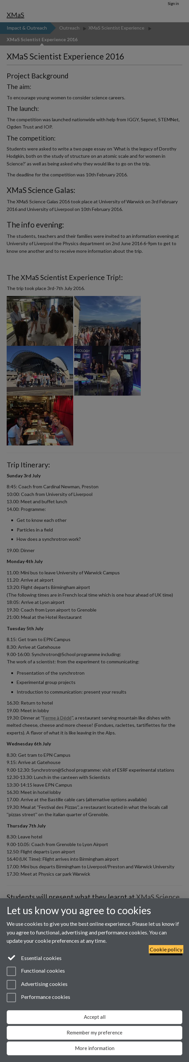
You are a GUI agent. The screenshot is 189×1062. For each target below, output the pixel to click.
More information (94, 1048)
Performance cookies (38, 997)
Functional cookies (36, 971)
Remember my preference (94, 1032)
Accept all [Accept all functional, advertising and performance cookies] (94, 1017)
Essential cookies (34, 957)
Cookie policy (166, 949)
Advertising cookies (37, 984)
